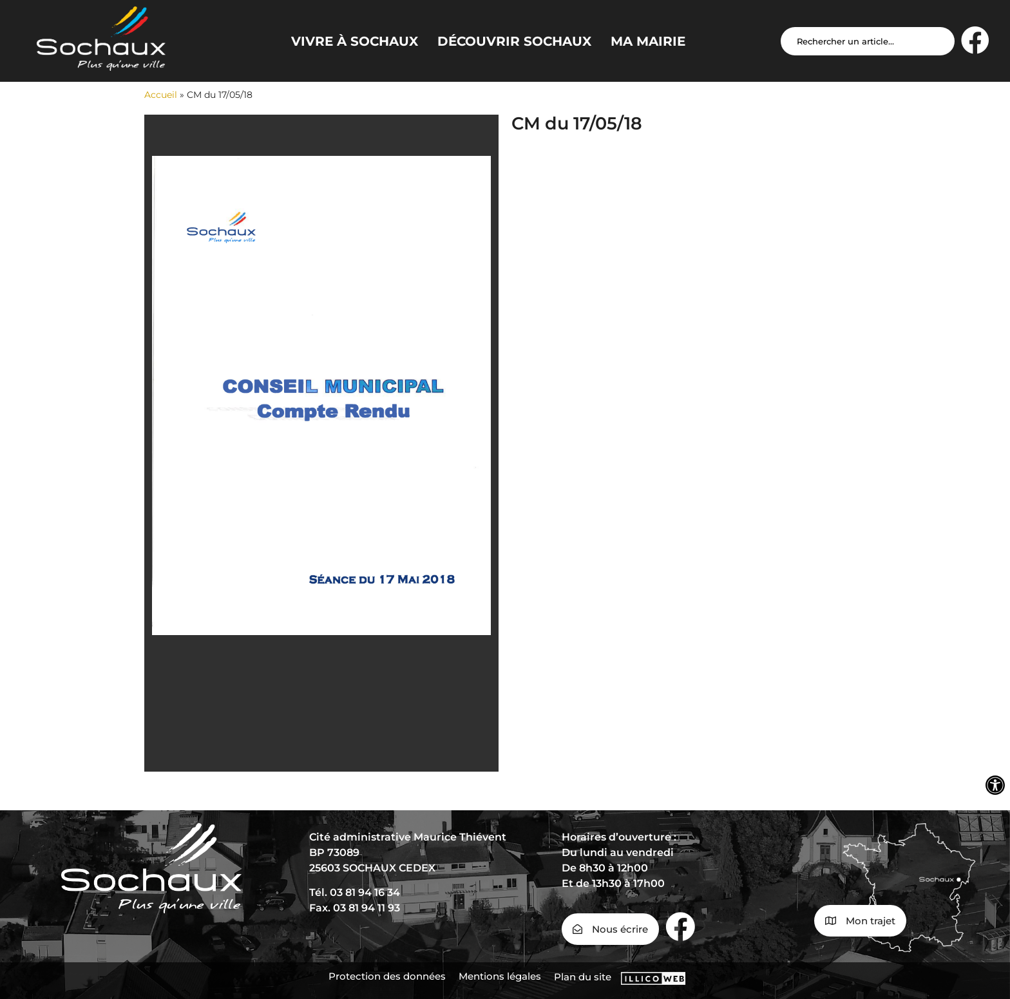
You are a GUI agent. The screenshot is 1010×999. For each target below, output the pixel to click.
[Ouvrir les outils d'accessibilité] (995, 785)
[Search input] (868, 41)
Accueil (160, 95)
